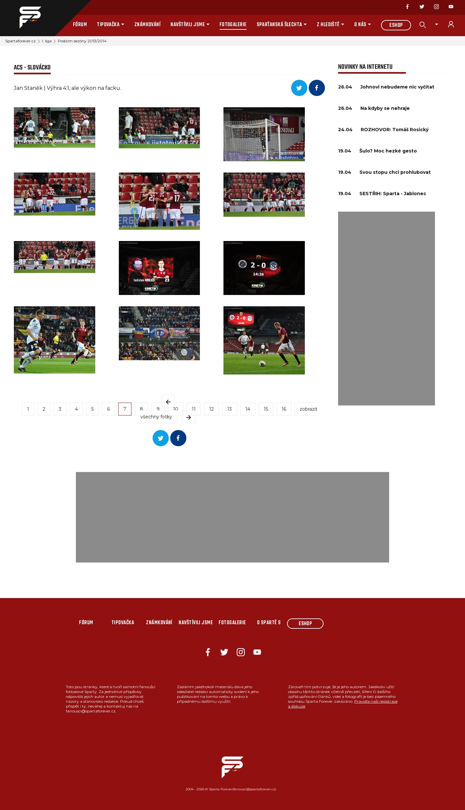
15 (266, 409)
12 (211, 409)
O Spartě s (269, 623)
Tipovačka (108, 25)
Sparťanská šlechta (279, 25)
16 (284, 409)
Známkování (147, 25)
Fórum (80, 25)
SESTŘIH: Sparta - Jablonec (392, 193)
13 (229, 409)
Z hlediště (328, 25)
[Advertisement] (386, 308)
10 (175, 409)
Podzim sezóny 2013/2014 (82, 40)
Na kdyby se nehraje (385, 108)
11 (194, 409)
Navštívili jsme (187, 25)
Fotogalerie (233, 25)
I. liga (47, 40)
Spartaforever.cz (20, 40)
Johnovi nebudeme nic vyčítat (397, 87)
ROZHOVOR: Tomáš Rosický (395, 129)
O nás (360, 25)
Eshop (396, 25)
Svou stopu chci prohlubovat (395, 172)
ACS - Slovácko (32, 68)
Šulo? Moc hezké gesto (388, 151)
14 (247, 409)
